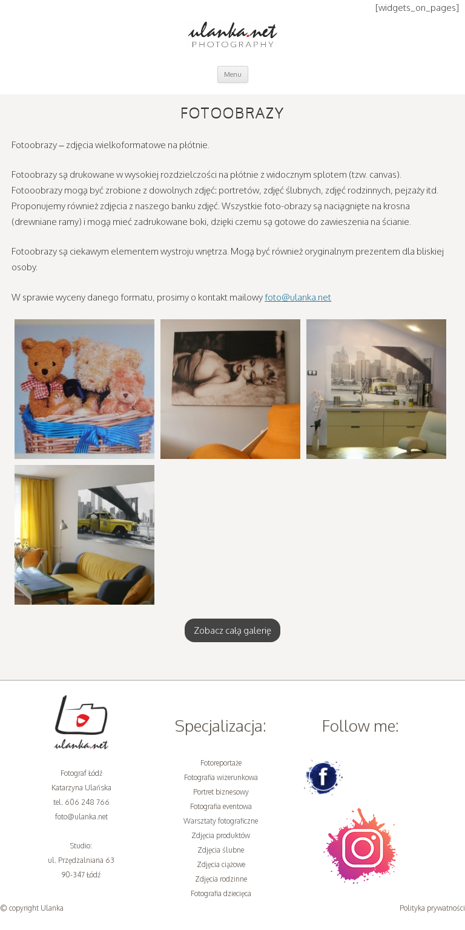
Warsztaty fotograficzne (220, 820)
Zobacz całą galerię (232, 630)
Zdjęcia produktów (220, 835)
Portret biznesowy (221, 791)
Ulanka (52, 907)
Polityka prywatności (432, 907)
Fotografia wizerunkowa (221, 777)
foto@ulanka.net (298, 297)
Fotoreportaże (221, 762)
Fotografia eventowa (221, 806)
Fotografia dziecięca (221, 893)
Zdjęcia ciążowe (221, 864)
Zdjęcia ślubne (220, 849)
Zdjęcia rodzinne (221, 878)
